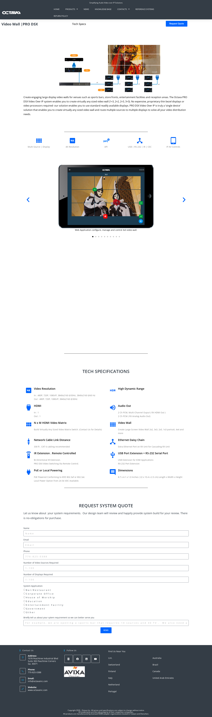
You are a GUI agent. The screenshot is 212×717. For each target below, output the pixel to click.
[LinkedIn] (86, 659)
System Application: (33, 586)
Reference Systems (144, 9)
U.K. (110, 658)
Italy (110, 678)
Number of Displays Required (38, 574)
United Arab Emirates (163, 678)
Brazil (155, 664)
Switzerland (114, 664)
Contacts (123, 9)
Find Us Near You (116, 651)
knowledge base (103, 9)
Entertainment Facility (45, 605)
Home (56, 9)
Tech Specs (79, 24)
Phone (26, 551)
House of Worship (40, 597)
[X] (68, 659)
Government (36, 608)
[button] (28, 200)
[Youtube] (95, 659)
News (86, 9)
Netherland (114, 684)
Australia (157, 658)
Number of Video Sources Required (40, 562)
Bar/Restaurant (38, 590)
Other (30, 612)
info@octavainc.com (38, 681)
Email (26, 539)
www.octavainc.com (37, 690)
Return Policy (61, 16)
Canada (156, 671)
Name (26, 528)
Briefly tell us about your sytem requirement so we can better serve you (58, 617)
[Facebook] (77, 659)
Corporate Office (40, 593)
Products (71, 9)
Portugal (112, 691)
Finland (112, 671)
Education (34, 601)
